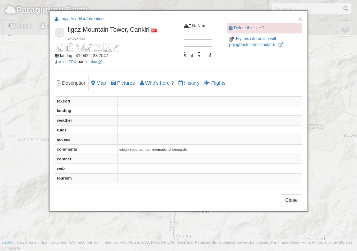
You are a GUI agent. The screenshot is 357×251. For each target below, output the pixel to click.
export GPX (67, 62)
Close (291, 200)
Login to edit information (79, 18)
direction (93, 62)
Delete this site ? (246, 27)
